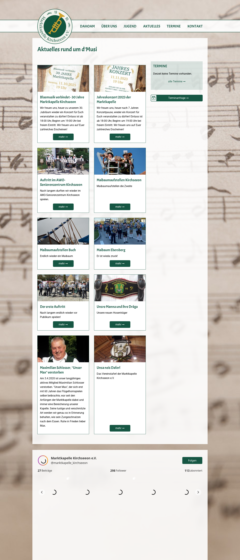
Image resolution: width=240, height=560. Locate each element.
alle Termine (175, 81)
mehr (62, 136)
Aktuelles (151, 26)
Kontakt (195, 26)
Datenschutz (195, 540)
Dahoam (87, 26)
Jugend (130, 26)
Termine (174, 26)
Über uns (109, 26)
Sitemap (198, 544)
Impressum (196, 536)
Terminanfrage (176, 98)
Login (199, 527)
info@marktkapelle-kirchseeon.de (120, 544)
